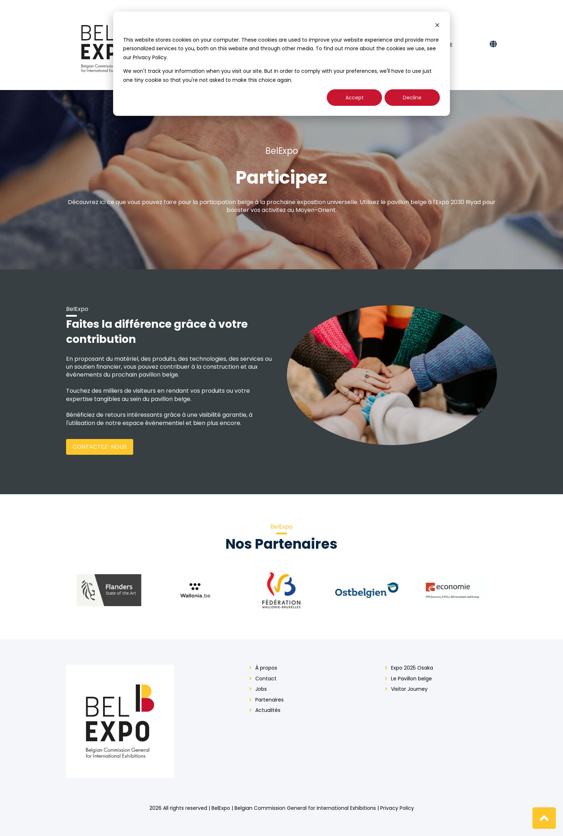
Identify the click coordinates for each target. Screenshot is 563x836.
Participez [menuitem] (348, 44)
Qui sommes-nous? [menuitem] (220, 44)
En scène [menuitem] (442, 44)
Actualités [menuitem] (267, 710)
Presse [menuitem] (415, 44)
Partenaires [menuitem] (269, 699)
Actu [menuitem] (321, 44)
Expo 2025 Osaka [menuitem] (280, 44)
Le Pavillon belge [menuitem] (411, 678)
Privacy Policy (397, 808)
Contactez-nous (100, 447)
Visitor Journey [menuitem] (409, 689)
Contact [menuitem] (387, 44)
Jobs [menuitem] (261, 689)
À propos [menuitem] (266, 668)
